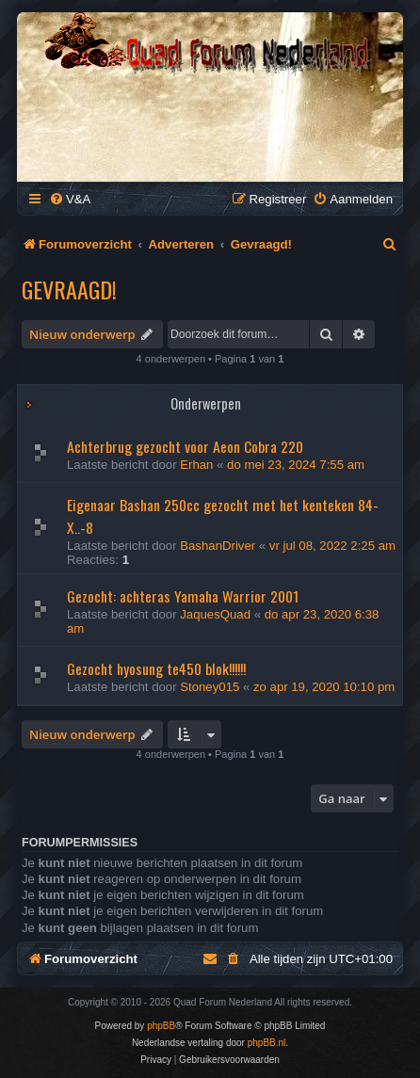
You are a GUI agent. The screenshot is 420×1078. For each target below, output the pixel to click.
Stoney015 (209, 687)
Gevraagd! (69, 289)
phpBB (161, 1026)
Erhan (196, 465)
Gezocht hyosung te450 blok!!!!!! (156, 668)
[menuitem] (69, 199)
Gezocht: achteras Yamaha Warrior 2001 (183, 596)
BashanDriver (217, 546)
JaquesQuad (215, 614)
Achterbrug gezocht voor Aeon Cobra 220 (185, 446)
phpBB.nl (267, 1043)
